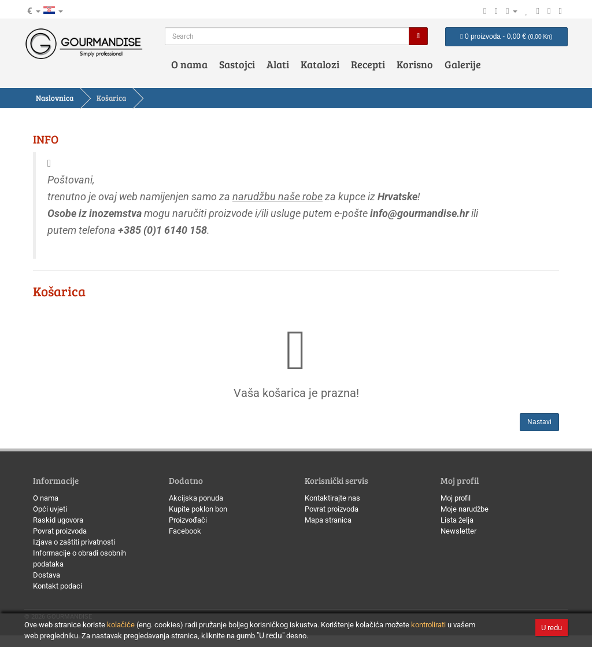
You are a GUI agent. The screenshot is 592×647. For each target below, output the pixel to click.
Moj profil (456, 498)
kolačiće (121, 624)
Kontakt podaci (57, 586)
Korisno (415, 64)
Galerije (463, 64)
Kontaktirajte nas (332, 498)
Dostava (46, 575)
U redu (551, 627)
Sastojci (237, 64)
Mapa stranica (328, 520)
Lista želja (457, 520)
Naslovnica (54, 98)
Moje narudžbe (465, 509)
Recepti (368, 64)
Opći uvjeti (50, 509)
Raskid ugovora (58, 520)
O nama (189, 64)
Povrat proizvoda (60, 531)
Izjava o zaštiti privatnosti (74, 542)
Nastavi (539, 422)
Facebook (185, 531)
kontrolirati (428, 624)
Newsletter (458, 531)
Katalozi (320, 64)
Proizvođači (188, 520)
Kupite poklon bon (198, 509)
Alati (278, 64)
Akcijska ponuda (196, 498)
